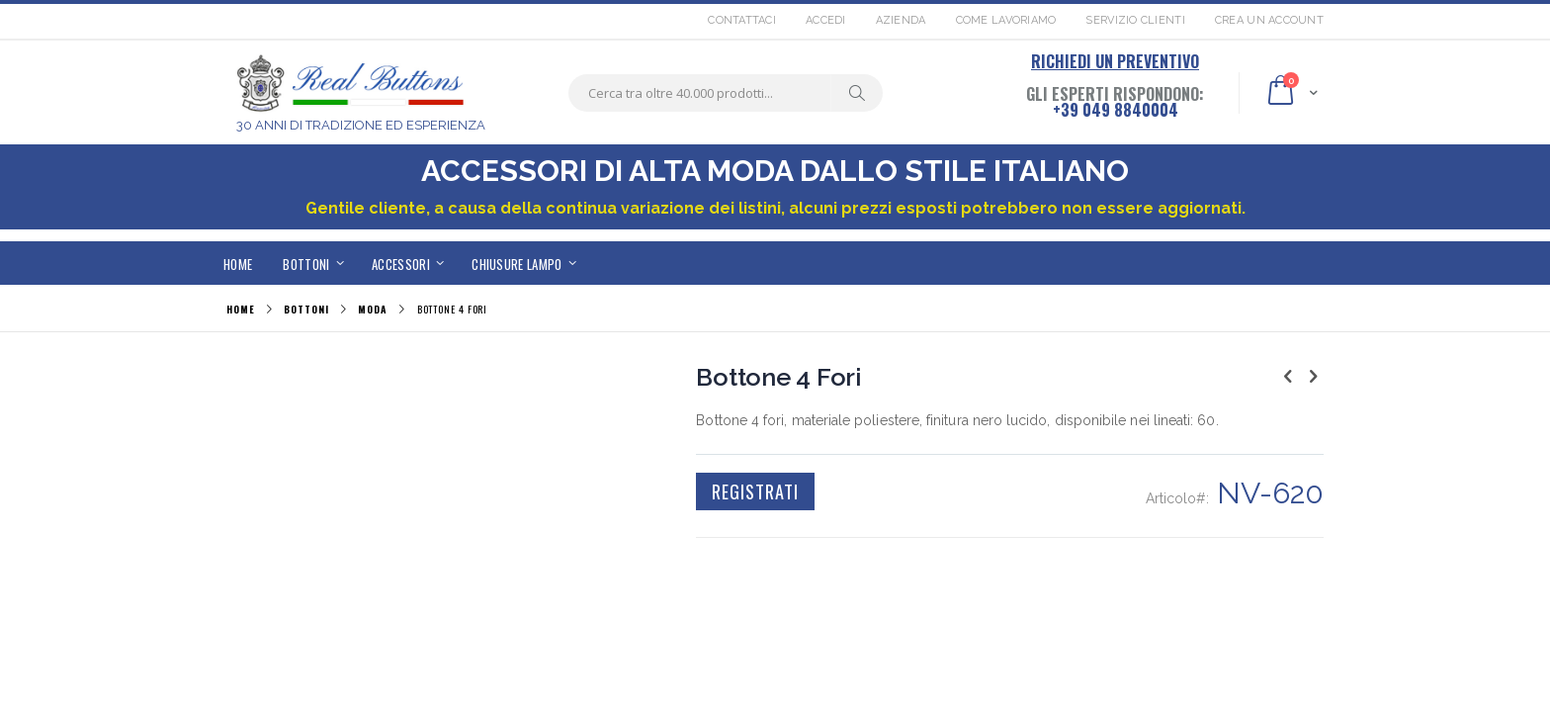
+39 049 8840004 (1115, 110)
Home (240, 309)
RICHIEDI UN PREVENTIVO (1115, 61)
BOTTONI (306, 309)
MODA (373, 309)
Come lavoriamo (1006, 20)
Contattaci (742, 20)
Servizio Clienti (1134, 20)
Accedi (826, 20)
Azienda (901, 20)
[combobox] (725, 93)
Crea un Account (1269, 20)
